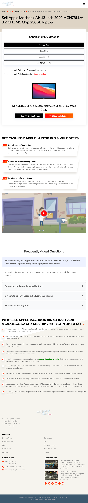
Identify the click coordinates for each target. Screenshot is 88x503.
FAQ (45, 442)
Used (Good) (44, 57)
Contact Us (48, 438)
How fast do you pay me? (17, 305)
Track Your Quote (50, 449)
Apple (23, 11)
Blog (4, 445)
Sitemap (47, 452)
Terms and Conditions (52, 497)
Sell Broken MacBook (51, 499)
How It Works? (7, 438)
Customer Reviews (50, 445)
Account (5, 452)
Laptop (16, 11)
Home (4, 11)
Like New (44, 51)
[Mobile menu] (84, 3)
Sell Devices (6, 449)
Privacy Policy (64, 497)
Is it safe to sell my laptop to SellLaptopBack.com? (29, 296)
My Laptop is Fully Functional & (44, 74)
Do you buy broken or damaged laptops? (24, 286)
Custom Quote (7, 442)
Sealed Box (44, 45)
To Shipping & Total (59, 116)
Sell (9, 11)
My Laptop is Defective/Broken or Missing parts (44, 70)
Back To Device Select (29, 116)
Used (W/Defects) (44, 63)
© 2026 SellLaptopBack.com (28, 497)
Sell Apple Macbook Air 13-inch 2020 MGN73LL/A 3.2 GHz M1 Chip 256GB (44, 106)
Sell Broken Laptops (37, 499)
